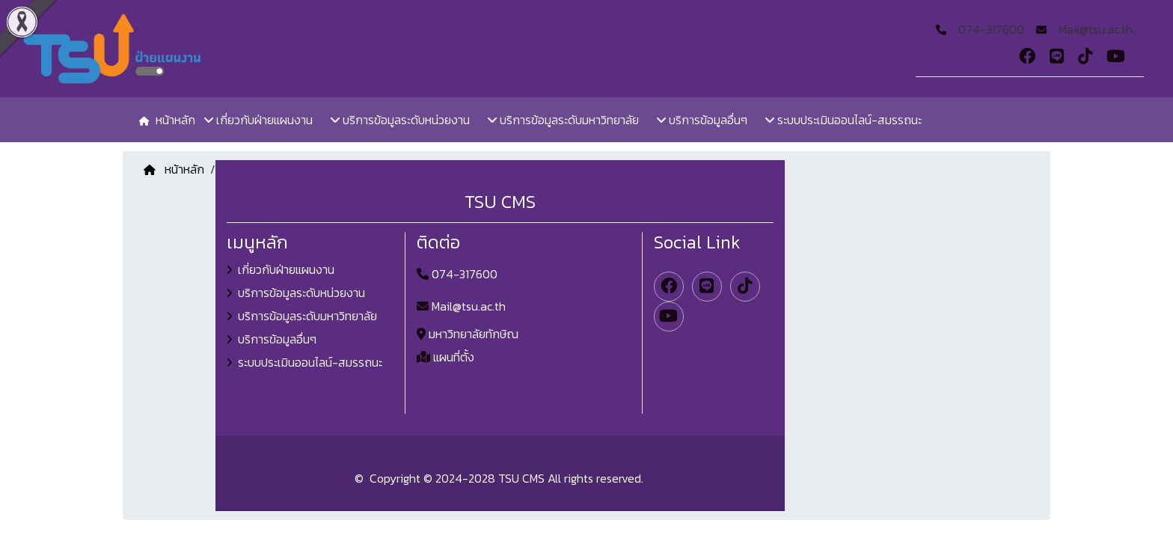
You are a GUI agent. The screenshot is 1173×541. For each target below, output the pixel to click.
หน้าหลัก (174, 169)
